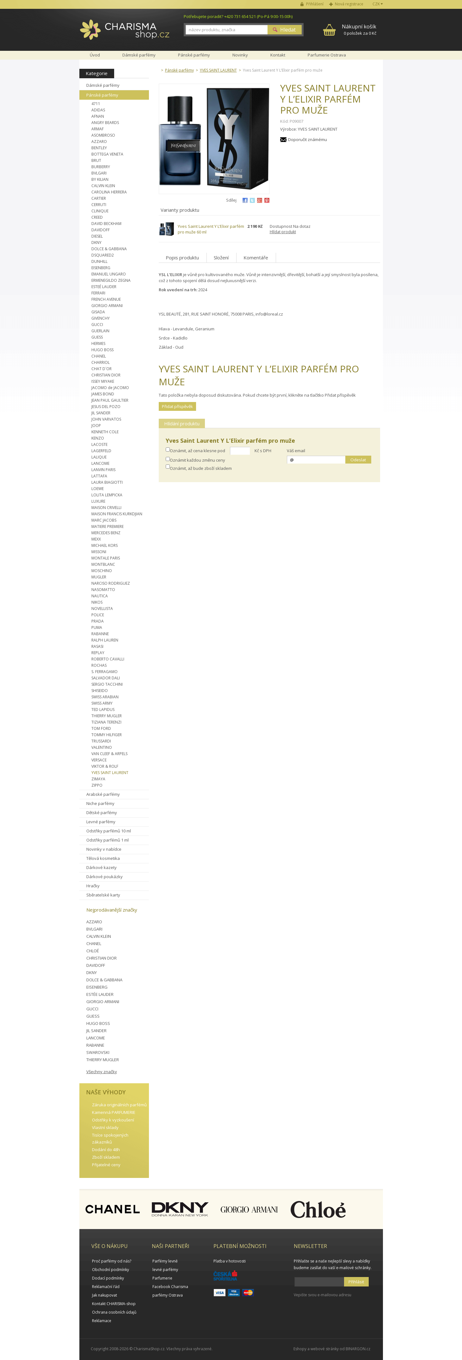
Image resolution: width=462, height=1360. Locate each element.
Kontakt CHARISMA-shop (114, 1303)
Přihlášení (314, 4)
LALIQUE (99, 457)
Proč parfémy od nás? (111, 1261)
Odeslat (358, 460)
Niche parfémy (100, 803)
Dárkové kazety (101, 867)
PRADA (97, 621)
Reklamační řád (106, 1286)
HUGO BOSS (102, 349)
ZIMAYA (98, 779)
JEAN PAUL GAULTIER (109, 400)
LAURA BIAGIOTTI (107, 482)
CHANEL (98, 356)
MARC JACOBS (103, 520)
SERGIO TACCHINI (107, 684)
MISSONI (98, 551)
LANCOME (100, 463)
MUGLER (98, 577)
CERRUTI (98, 204)
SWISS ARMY (102, 703)
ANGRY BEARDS (105, 122)
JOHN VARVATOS (106, 419)
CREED (97, 217)
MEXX (96, 539)
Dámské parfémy (103, 85)
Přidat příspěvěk (177, 406)
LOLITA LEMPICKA (106, 495)
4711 (95, 103)
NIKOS (96, 602)
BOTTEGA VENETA (107, 154)
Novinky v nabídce (103, 849)
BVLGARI (99, 173)
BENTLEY (99, 148)
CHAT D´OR (101, 368)
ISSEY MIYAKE (102, 381)
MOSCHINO (101, 570)
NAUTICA (99, 596)
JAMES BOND (102, 394)
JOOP (96, 425)
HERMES (98, 343)
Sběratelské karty (103, 895)
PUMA (96, 627)
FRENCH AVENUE (106, 299)
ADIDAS (98, 110)
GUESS (97, 337)
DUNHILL (99, 261)
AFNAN (97, 116)
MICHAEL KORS (104, 545)
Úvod (95, 55)
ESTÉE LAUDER (100, 994)
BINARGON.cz (358, 1348)
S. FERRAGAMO (104, 671)
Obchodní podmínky (110, 1269)
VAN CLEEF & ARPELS (109, 753)
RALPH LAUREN (104, 640)
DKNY (96, 242)
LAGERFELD (101, 450)
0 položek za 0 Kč (359, 29)
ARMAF (97, 129)
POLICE (97, 615)
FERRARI (98, 293)
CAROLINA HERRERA (109, 192)
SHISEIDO (99, 690)
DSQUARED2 (102, 255)
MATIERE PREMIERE (107, 526)
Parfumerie (162, 1278)
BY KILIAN (99, 179)
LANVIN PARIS (103, 469)
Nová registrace (349, 4)
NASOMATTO (103, 589)
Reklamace (101, 1320)
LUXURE (98, 501)
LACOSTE (99, 444)
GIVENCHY (100, 318)
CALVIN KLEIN (103, 185)
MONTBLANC (103, 564)
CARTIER (98, 198)
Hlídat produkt (283, 231)
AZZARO (99, 141)
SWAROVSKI (97, 1052)
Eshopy (299, 1348)
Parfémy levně (165, 1261)
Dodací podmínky (108, 1278)
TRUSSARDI (101, 741)
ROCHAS (99, 665)
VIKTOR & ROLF (104, 766)
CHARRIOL (100, 362)
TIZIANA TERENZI (106, 722)
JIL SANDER (100, 413)
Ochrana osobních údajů (114, 1312)
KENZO (97, 438)
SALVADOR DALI (105, 678)
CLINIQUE (99, 211)
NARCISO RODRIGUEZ (110, 583)
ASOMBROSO (103, 135)
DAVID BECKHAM (106, 223)
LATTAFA (99, 476)
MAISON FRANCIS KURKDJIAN (116, 514)
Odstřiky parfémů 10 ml (108, 831)
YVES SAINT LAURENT (109, 772)
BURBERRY (100, 166)
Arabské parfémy (103, 794)
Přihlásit (356, 1282)
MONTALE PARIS (105, 558)
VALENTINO (101, 747)
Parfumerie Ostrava (327, 55)
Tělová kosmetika (103, 858)
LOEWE (97, 488)
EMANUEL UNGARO (108, 274)
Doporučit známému (307, 139)
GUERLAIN (100, 331)
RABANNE (100, 633)
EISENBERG (100, 267)
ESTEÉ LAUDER (103, 286)
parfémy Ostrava (167, 1295)
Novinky (240, 55)
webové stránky (325, 1348)
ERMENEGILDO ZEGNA (111, 280)
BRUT (96, 160)
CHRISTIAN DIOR (105, 375)
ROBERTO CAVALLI (107, 659)
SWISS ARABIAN (105, 697)
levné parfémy (165, 1269)
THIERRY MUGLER (106, 715)
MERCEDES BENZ (105, 532)
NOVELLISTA (102, 608)
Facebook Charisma (170, 1286)
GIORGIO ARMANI (107, 305)
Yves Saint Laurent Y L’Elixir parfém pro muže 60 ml (211, 229)
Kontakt (277, 55)
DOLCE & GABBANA (109, 248)
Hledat (288, 29)
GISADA (98, 312)
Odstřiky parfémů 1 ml (107, 840)
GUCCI (97, 324)
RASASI (97, 646)
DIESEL (97, 236)
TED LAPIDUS (102, 709)
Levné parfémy (100, 822)
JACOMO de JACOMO (110, 387)
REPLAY (97, 652)
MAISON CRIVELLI (106, 507)
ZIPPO (96, 785)
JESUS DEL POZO (105, 406)
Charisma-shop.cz (124, 33)
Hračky (93, 886)
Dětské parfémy (101, 812)
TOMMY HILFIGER (106, 734)
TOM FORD (101, 728)
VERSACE (99, 760)
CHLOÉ (92, 951)
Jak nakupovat (104, 1295)
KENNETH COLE (105, 432)
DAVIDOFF (100, 230)
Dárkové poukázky (104, 876)
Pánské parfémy (102, 95)
